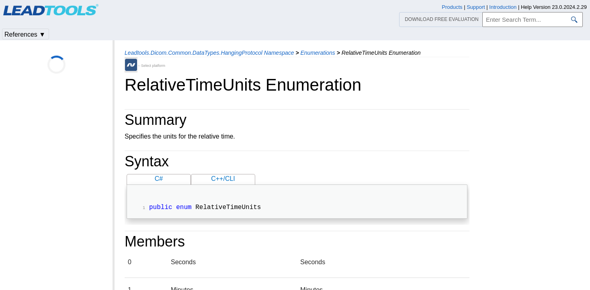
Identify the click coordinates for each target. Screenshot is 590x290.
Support (476, 7)
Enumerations (317, 53)
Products (452, 7)
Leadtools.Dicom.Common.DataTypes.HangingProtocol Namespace (209, 53)
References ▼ (24, 34)
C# (159, 178)
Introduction (502, 7)
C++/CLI (223, 178)
